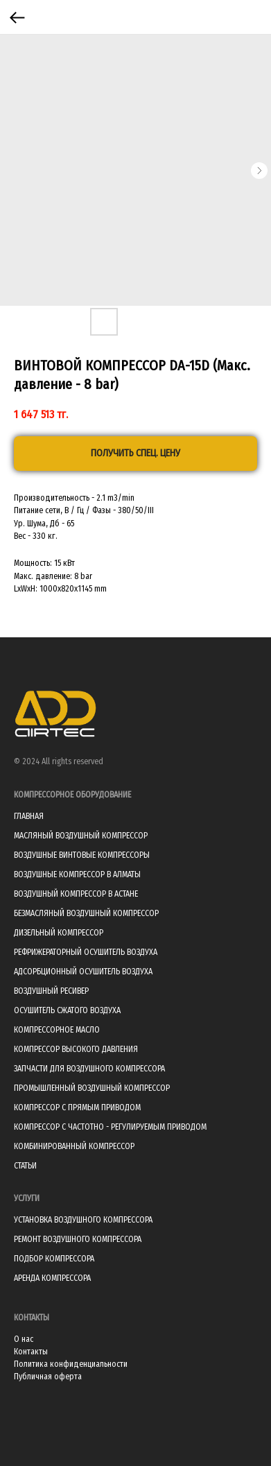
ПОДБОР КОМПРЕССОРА (54, 1259)
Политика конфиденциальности (71, 1364)
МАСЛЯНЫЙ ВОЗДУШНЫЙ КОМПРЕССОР (81, 835)
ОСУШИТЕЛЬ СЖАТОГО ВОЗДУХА (67, 1010)
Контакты (31, 1351)
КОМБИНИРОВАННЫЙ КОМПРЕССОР (74, 1146)
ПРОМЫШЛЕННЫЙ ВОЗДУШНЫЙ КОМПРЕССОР (92, 1088)
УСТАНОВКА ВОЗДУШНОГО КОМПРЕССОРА (83, 1220)
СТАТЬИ (25, 1166)
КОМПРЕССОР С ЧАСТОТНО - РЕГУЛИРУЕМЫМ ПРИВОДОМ (110, 1127)
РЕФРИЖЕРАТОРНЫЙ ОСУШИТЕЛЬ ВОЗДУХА (85, 952)
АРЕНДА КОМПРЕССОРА (52, 1278)
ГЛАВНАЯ (29, 816)
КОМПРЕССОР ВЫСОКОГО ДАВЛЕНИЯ (76, 1049)
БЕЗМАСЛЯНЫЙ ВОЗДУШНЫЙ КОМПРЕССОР (86, 913)
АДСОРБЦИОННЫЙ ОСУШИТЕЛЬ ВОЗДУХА (83, 971)
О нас (23, 1339)
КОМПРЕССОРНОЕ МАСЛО (57, 1030)
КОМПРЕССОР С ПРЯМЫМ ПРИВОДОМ (77, 1107)
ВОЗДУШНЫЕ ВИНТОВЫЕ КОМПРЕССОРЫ (82, 855)
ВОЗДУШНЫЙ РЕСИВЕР (51, 991)
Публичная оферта (48, 1376)
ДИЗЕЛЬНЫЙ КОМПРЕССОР (58, 933)
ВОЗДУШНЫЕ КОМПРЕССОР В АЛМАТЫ (77, 874)
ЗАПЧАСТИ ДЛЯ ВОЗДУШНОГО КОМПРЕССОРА (89, 1068)
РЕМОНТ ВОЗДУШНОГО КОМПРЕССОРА (77, 1239)
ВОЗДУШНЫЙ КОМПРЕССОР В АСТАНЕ (76, 894)
